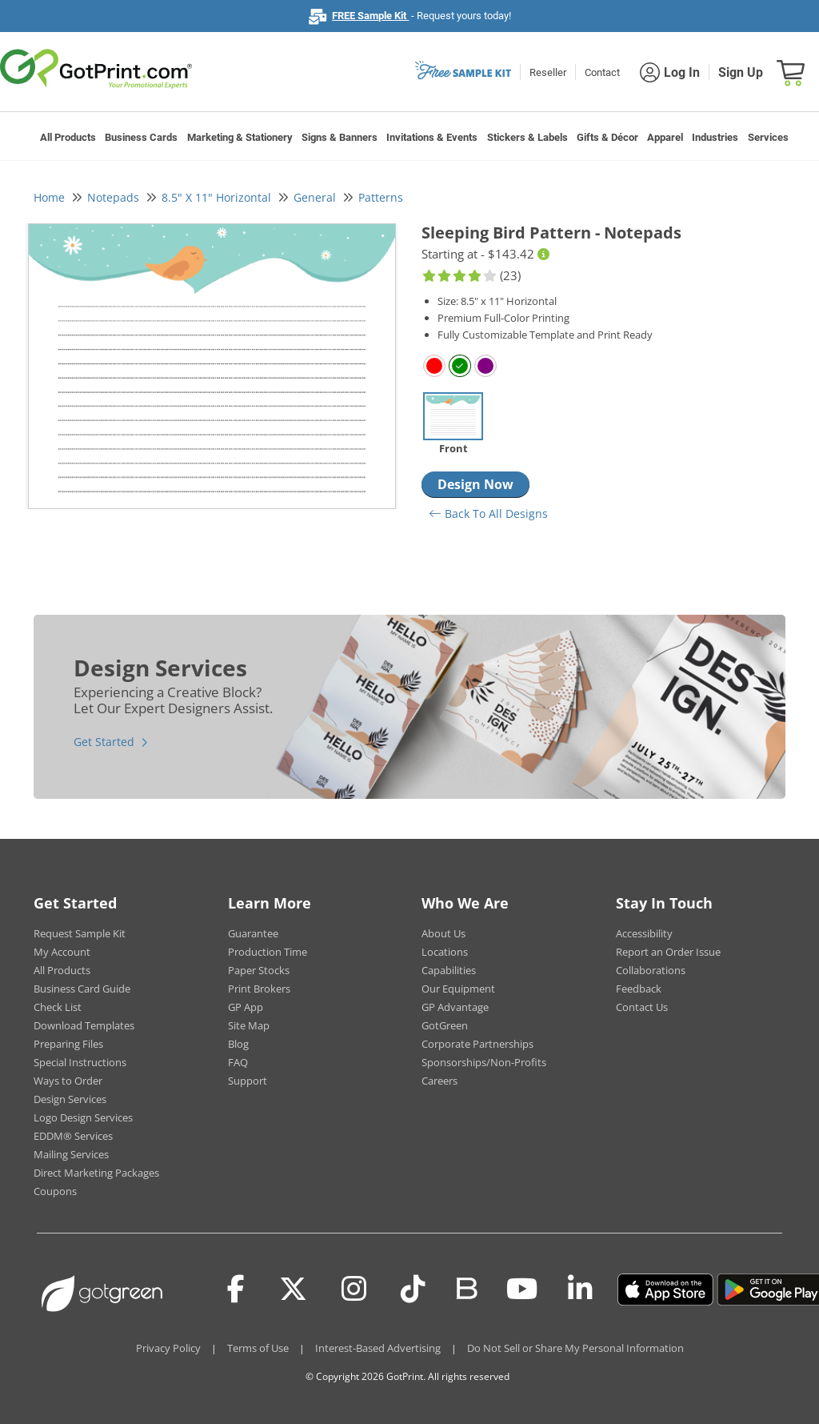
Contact (602, 72)
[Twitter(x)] (293, 1290)
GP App (245, 1007)
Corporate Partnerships (477, 1044)
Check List (58, 1007)
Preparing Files (68, 1044)
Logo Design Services (83, 1117)
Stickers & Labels (527, 137)
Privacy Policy (168, 1348)
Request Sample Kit (80, 933)
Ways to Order (68, 1080)
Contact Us (642, 1007)
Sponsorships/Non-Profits (483, 1062)
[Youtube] (521, 1290)
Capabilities (448, 970)
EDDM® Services (73, 1136)
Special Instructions (80, 1062)
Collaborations (650, 970)
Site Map (249, 1025)
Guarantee (253, 933)
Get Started (104, 741)
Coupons (55, 1191)
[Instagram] (354, 1290)
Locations (444, 952)
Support (247, 1080)
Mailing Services (71, 1154)
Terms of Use (258, 1348)
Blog (238, 1044)
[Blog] (466, 1287)
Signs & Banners (340, 137)
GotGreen (444, 1025)
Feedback (638, 988)
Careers (439, 1080)
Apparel (665, 137)
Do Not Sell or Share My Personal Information (575, 1348)
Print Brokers (259, 988)
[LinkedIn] (580, 1290)
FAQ (238, 1062)
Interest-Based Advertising (378, 1348)
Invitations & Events (431, 137)
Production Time (267, 952)
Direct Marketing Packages (96, 1172)
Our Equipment (458, 988)
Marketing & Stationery (240, 137)
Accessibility (644, 933)
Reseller (547, 72)
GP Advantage (455, 1007)
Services (768, 137)
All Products (68, 137)
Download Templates (84, 1025)
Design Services (70, 1099)
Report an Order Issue (668, 952)
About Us (443, 933)
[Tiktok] (413, 1290)
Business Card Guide (82, 988)
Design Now (475, 484)
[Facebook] (236, 1290)
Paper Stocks (259, 970)
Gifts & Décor (607, 137)
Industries (715, 137)
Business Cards (141, 137)
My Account (62, 952)
